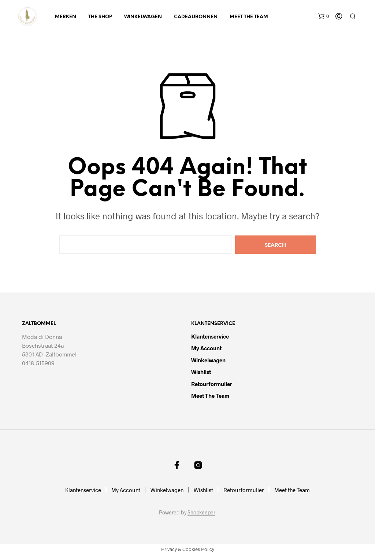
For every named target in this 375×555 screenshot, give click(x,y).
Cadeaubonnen (196, 17)
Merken (65, 17)
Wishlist (201, 372)
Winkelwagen (143, 17)
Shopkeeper (201, 513)
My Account (206, 348)
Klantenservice (210, 336)
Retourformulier (211, 384)
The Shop (100, 17)
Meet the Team (249, 17)
